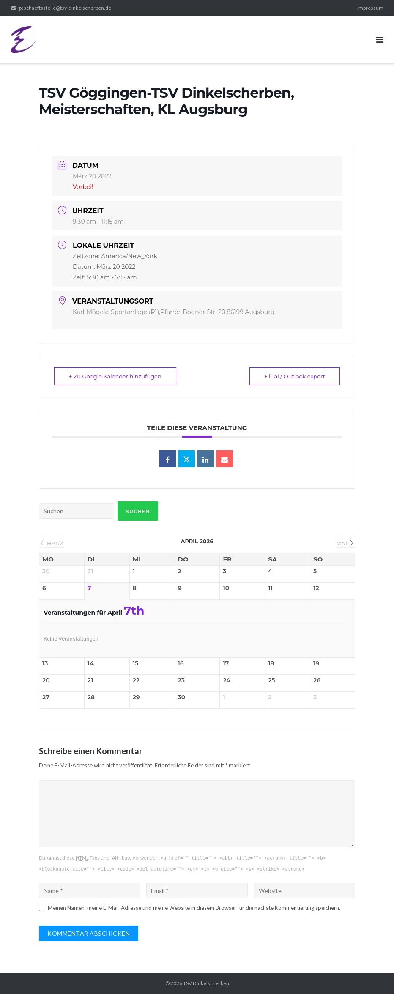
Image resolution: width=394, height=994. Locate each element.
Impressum (370, 8)
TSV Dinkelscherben (206, 983)
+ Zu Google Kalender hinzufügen (115, 376)
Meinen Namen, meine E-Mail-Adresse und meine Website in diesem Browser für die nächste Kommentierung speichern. (194, 907)
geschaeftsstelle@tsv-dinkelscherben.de (64, 8)
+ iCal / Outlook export (294, 376)
